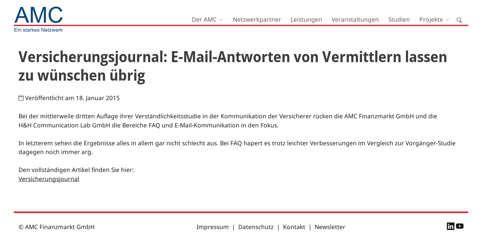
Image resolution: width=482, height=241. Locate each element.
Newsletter (330, 227)
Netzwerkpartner (257, 19)
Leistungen (306, 19)
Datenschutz (256, 227)
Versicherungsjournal (48, 179)
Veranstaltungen (355, 19)
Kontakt (294, 227)
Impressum (212, 227)
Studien (399, 19)
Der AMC (204, 19)
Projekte (431, 19)
